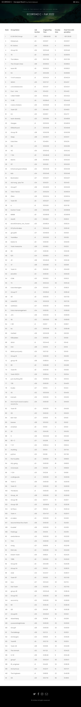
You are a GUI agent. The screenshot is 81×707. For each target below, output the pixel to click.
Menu (77, 2)
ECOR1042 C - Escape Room (20, 2)
